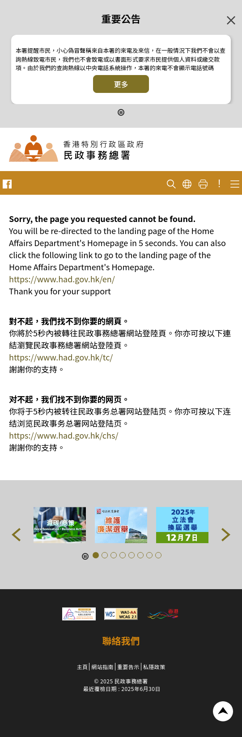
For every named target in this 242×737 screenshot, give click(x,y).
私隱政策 (154, 666)
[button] (16, 534)
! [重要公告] (219, 183)
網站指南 (102, 666)
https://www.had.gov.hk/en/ (62, 279)
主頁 (82, 666)
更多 (121, 84)
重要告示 (128, 666)
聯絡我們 (121, 640)
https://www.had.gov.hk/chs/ (63, 435)
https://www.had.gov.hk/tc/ (61, 357)
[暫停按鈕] (121, 111)
